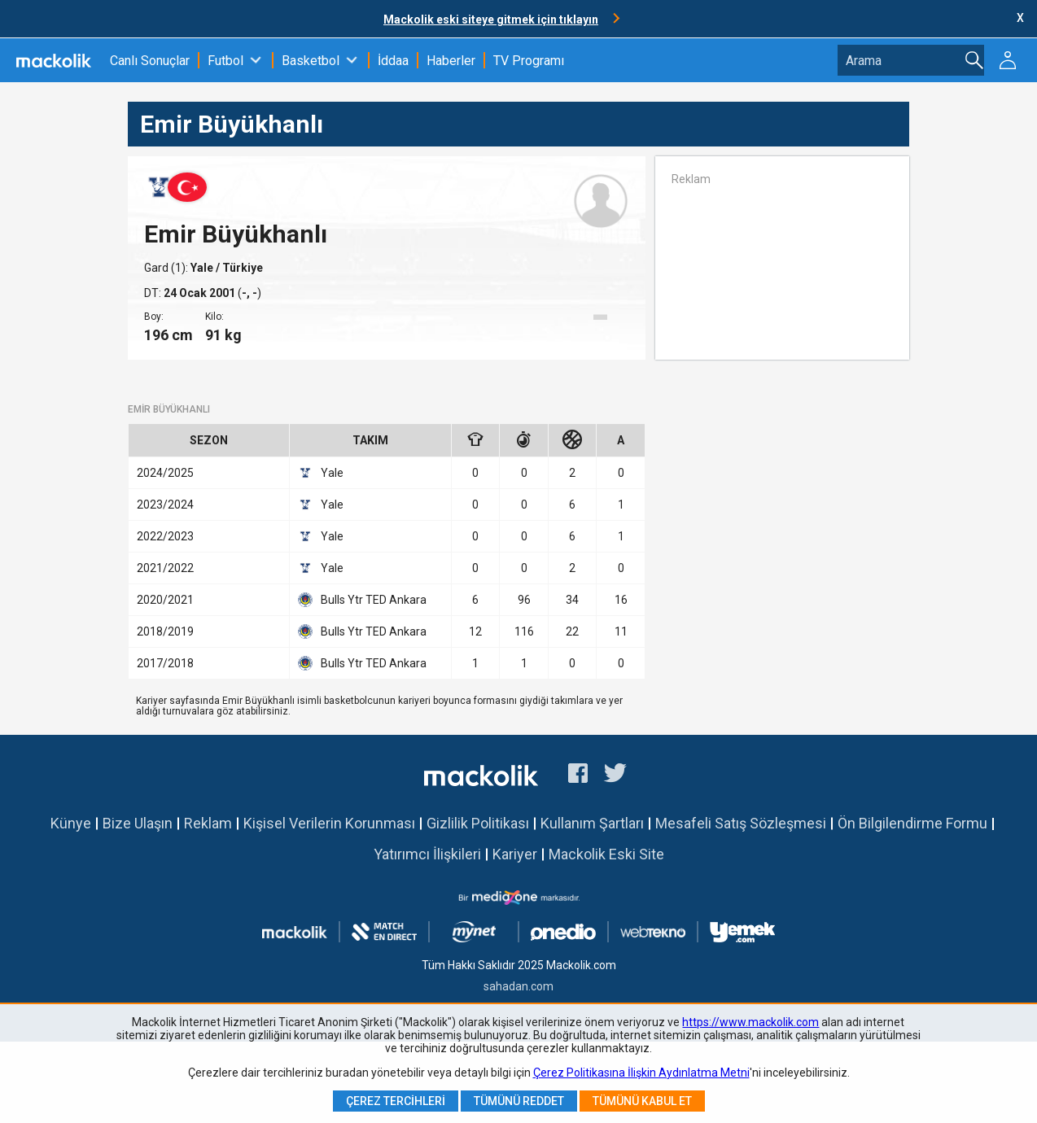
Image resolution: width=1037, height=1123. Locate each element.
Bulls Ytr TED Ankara (362, 599)
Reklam (208, 823)
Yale (203, 267)
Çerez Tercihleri (395, 1101)
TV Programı (528, 60)
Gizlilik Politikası (478, 823)
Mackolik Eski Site (606, 854)
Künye (70, 823)
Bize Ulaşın (138, 823)
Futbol (225, 60)
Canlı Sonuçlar (150, 60)
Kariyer (514, 854)
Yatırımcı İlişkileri (427, 854)
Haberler (451, 60)
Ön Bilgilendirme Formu (912, 823)
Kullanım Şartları (592, 823)
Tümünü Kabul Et (642, 1101)
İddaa (393, 60)
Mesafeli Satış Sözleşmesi (740, 823)
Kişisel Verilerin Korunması (329, 823)
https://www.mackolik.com (750, 1022)
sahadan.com (518, 986)
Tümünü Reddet (519, 1101)
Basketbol (310, 60)
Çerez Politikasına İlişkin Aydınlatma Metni (641, 1072)
